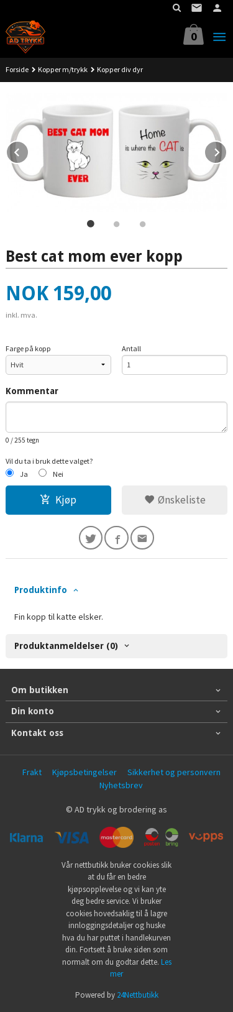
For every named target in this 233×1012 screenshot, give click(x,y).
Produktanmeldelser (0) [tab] (66, 646)
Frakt (32, 772)
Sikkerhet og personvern (174, 772)
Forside (17, 69)
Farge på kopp (28, 348)
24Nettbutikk (137, 995)
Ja (24, 474)
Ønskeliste (175, 500)
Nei (58, 474)
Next (226, 150)
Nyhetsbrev (121, 785)
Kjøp (58, 500)
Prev (28, 150)
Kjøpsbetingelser (84, 772)
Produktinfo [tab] (40, 590)
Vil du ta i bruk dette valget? (49, 461)
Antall (131, 348)
